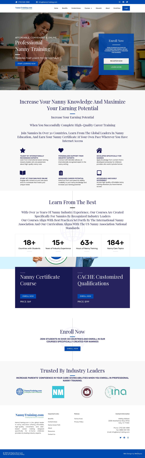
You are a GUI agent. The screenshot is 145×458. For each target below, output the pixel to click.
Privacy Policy (19, 454)
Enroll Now (117, 8)
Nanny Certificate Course (40, 280)
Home (56, 8)
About (108, 8)
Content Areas (76, 8)
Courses (88, 8)
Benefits (64, 8)
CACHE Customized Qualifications (100, 280)
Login (126, 8)
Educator (99, 8)
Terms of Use (8, 454)
